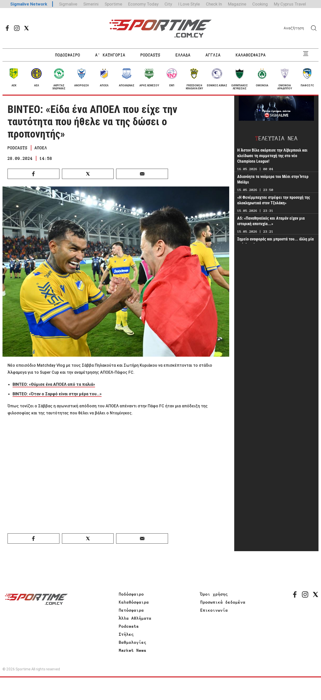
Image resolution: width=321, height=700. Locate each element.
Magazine (237, 4)
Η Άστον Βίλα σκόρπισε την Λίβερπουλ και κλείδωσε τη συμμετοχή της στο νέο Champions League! (272, 156)
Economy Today (143, 4)
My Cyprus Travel (290, 4)
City (168, 4)
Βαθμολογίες (132, 642)
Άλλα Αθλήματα (135, 618)
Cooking (260, 4)
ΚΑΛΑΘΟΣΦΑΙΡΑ (251, 54)
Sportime (113, 4)
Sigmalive (68, 4)
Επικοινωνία (214, 610)
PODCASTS (150, 54)
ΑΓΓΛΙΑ (213, 54)
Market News (132, 650)
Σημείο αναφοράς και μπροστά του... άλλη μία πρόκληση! (275, 242)
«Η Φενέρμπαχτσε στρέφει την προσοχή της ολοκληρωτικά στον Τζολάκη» (273, 200)
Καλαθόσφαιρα (134, 602)
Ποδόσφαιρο (131, 594)
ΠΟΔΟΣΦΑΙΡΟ (67, 54)
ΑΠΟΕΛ (41, 147)
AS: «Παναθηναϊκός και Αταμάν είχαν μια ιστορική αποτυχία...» (271, 221)
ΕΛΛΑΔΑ (183, 54)
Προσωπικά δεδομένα (223, 602)
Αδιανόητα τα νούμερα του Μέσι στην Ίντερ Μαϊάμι (272, 179)
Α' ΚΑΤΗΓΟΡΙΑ (110, 54)
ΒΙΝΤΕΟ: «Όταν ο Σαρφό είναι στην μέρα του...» (57, 393)
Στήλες (126, 634)
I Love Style (189, 4)
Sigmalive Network (28, 4)
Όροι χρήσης (214, 594)
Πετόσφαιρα (131, 610)
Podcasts (129, 626)
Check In (214, 4)
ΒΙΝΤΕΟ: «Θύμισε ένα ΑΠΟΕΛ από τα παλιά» (54, 384)
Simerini (91, 4)
